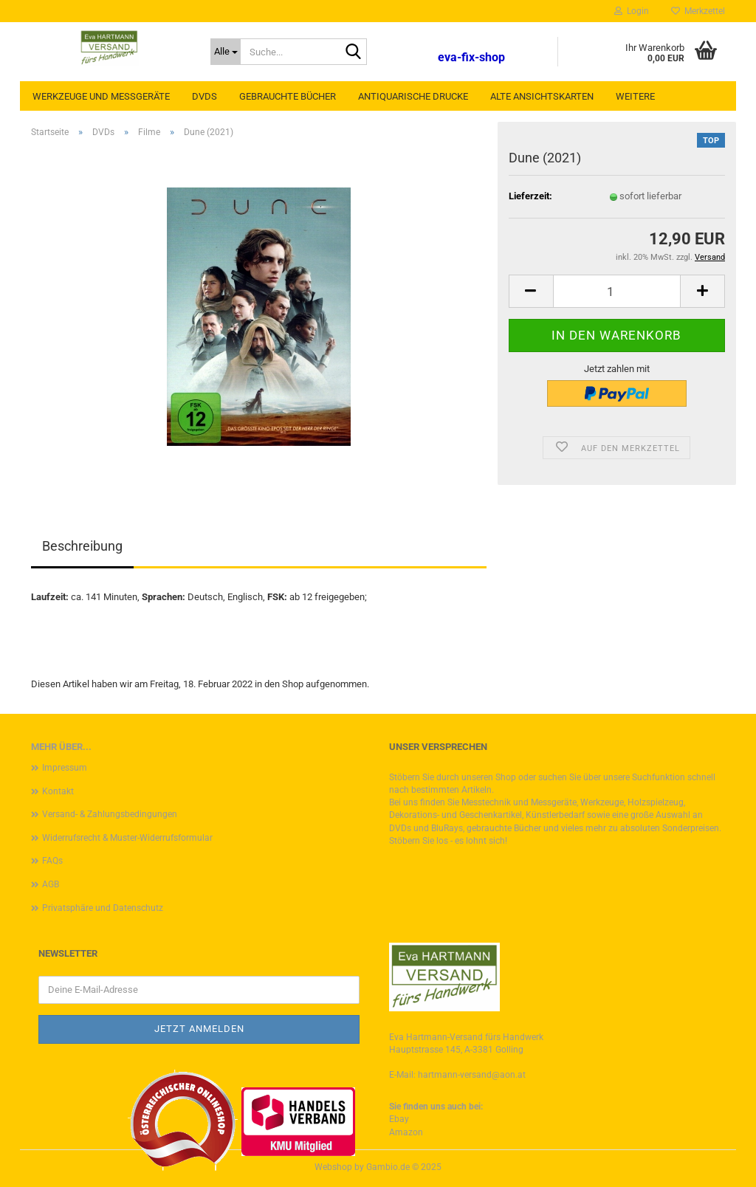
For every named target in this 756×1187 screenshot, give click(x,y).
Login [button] (631, 11)
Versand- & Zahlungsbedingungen (109, 814)
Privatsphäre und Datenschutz (102, 908)
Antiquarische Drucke (413, 96)
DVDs (204, 96)
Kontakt (58, 791)
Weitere (635, 96)
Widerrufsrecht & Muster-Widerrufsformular (127, 838)
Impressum (64, 768)
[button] (531, 291)
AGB (50, 884)
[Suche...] (225, 51)
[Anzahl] (617, 291)
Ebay (399, 1119)
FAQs (52, 861)
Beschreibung (82, 546)
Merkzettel (698, 11)
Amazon (406, 1132)
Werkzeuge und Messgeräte (101, 96)
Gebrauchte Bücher (287, 96)
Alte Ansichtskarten (542, 96)
